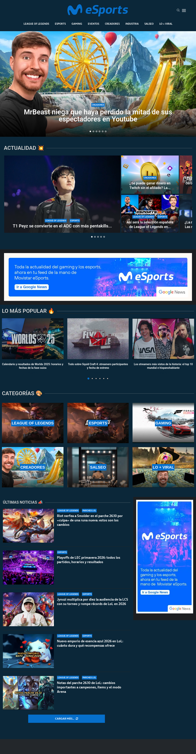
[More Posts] (66, 719)
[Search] (178, 10)
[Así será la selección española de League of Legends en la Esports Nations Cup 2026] (150, 214)
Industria (132, 23)
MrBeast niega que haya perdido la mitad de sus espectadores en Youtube (98, 115)
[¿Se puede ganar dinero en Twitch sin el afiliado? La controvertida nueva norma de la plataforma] (150, 175)
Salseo (149, 23)
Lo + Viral (165, 23)
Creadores (112, 23)
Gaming (77, 23)
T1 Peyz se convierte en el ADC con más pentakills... (62, 226)
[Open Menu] (184, 10)
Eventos (93, 23)
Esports (60, 23)
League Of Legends (36, 23)
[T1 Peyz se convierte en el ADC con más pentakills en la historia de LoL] (62, 194)
